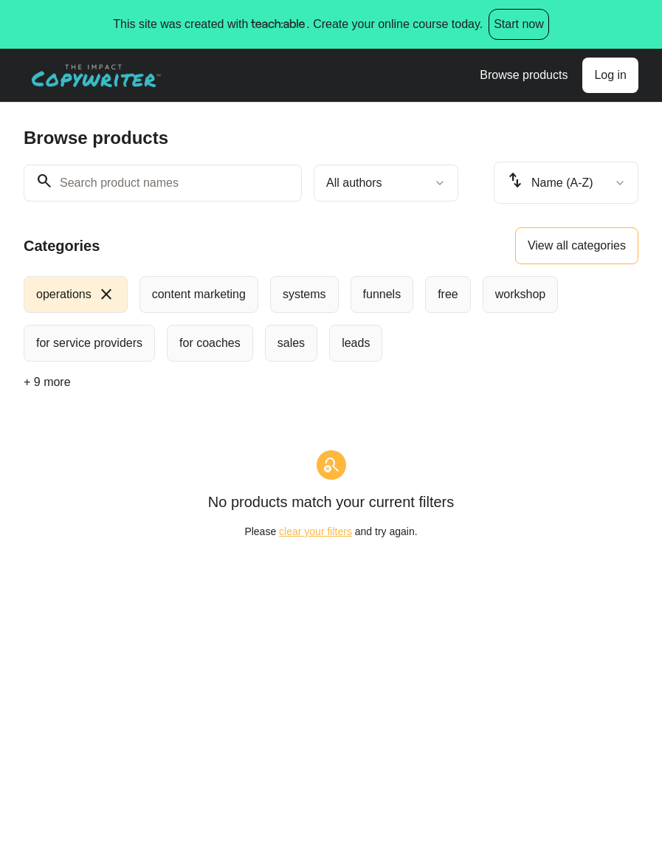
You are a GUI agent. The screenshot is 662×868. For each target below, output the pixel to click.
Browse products (524, 75)
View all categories (577, 245)
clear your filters (315, 531)
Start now (519, 24)
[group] (331, 319)
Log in (610, 75)
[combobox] (386, 183)
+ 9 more (47, 382)
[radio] (76, 294)
